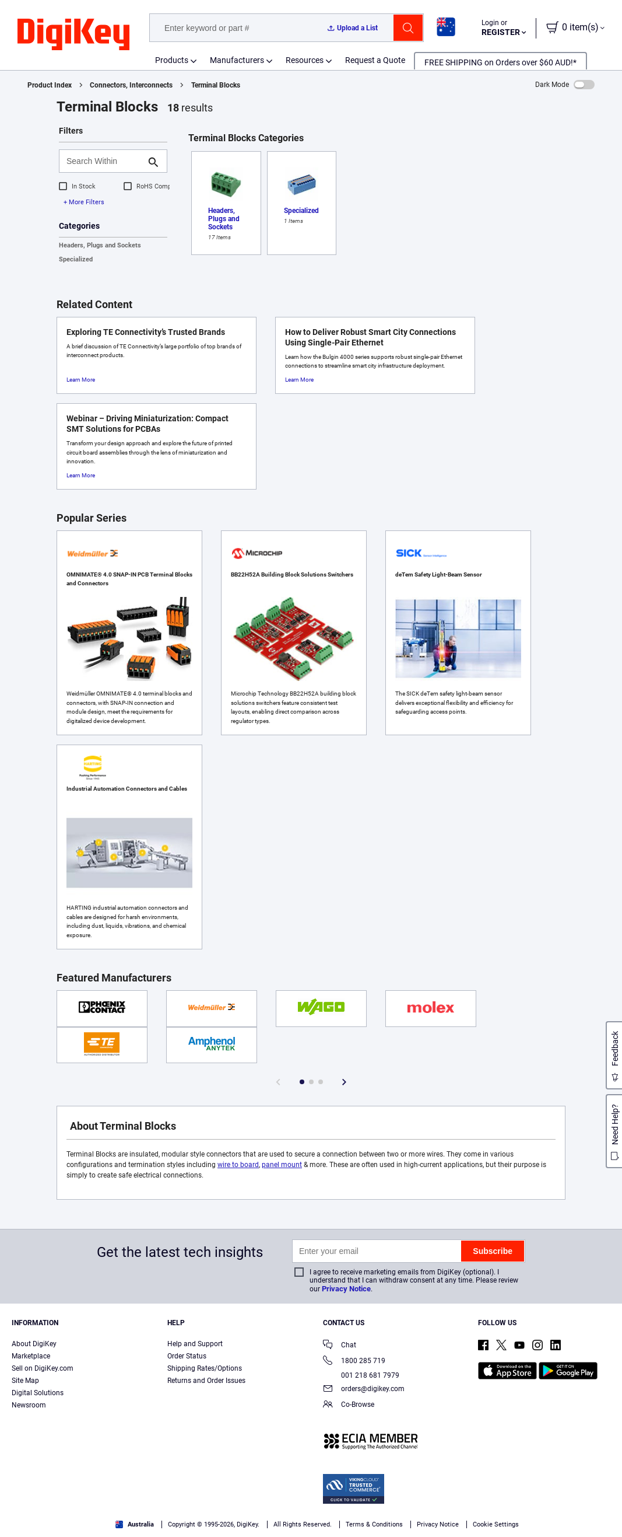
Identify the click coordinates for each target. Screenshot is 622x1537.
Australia (134, 1524)
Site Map (25, 1381)
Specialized (76, 259)
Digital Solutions (38, 1393)
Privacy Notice (346, 1288)
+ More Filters (84, 202)
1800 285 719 (354, 1361)
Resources (305, 60)
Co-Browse (348, 1405)
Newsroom (29, 1405)
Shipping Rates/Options (204, 1368)
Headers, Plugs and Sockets (100, 245)
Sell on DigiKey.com (42, 1368)
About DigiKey (34, 1344)
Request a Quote (375, 60)
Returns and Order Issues (206, 1381)
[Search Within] (104, 161)
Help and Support (195, 1344)
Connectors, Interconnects (131, 85)
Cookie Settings (496, 1524)
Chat (339, 1345)
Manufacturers (237, 60)
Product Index (49, 85)
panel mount (282, 1165)
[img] (73, 35)
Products (171, 60)
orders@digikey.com (364, 1389)
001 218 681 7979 (361, 1375)
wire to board (238, 1165)
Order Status (186, 1356)
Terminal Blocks (215, 85)
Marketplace (31, 1356)
